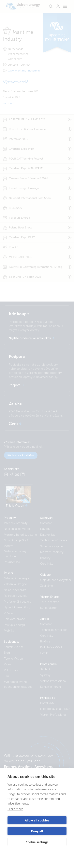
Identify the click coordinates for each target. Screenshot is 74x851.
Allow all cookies (37, 820)
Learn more (15, 809)
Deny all (37, 831)
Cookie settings (37, 842)
